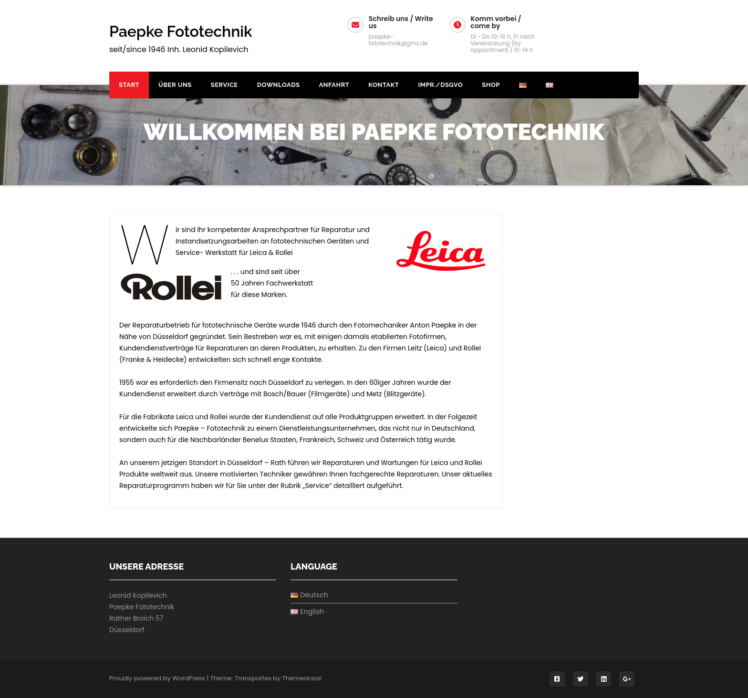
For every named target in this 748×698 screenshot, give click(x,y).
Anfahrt (334, 84)
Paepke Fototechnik (180, 31)
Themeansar (302, 678)
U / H (613, 23)
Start (129, 84)
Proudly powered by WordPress (158, 678)
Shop (491, 84)
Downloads (278, 84)
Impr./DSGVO (440, 84)
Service (224, 84)
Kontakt (383, 84)
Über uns (175, 84)
